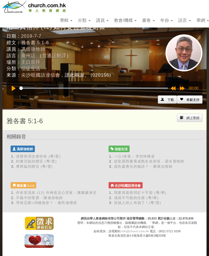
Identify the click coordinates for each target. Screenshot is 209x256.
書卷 (148, 20)
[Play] (13, 88)
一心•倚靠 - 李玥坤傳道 (134, 156)
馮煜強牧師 (33, 49)
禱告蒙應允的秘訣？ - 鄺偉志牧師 (143, 166)
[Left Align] (189, 99)
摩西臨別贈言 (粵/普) (34, 166)
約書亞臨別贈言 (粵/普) (36, 161)
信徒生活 (31, 68)
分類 (84, 20)
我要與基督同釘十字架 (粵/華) (140, 193)
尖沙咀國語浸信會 (40, 75)
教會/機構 (125, 20)
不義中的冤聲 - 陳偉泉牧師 (39, 198)
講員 (102, 20)
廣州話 (28, 55)
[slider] (93, 88)
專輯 (66, 20)
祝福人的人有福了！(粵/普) (137, 203)
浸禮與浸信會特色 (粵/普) (38, 156)
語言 (184, 20)
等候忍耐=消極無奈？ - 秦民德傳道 (46, 203)
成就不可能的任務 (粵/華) (136, 198)
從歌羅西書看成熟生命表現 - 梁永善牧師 (149, 161)
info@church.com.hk (135, 231)
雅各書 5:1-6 (35, 42)
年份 (166, 20)
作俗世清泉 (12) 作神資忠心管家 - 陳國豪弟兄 (56, 193)
